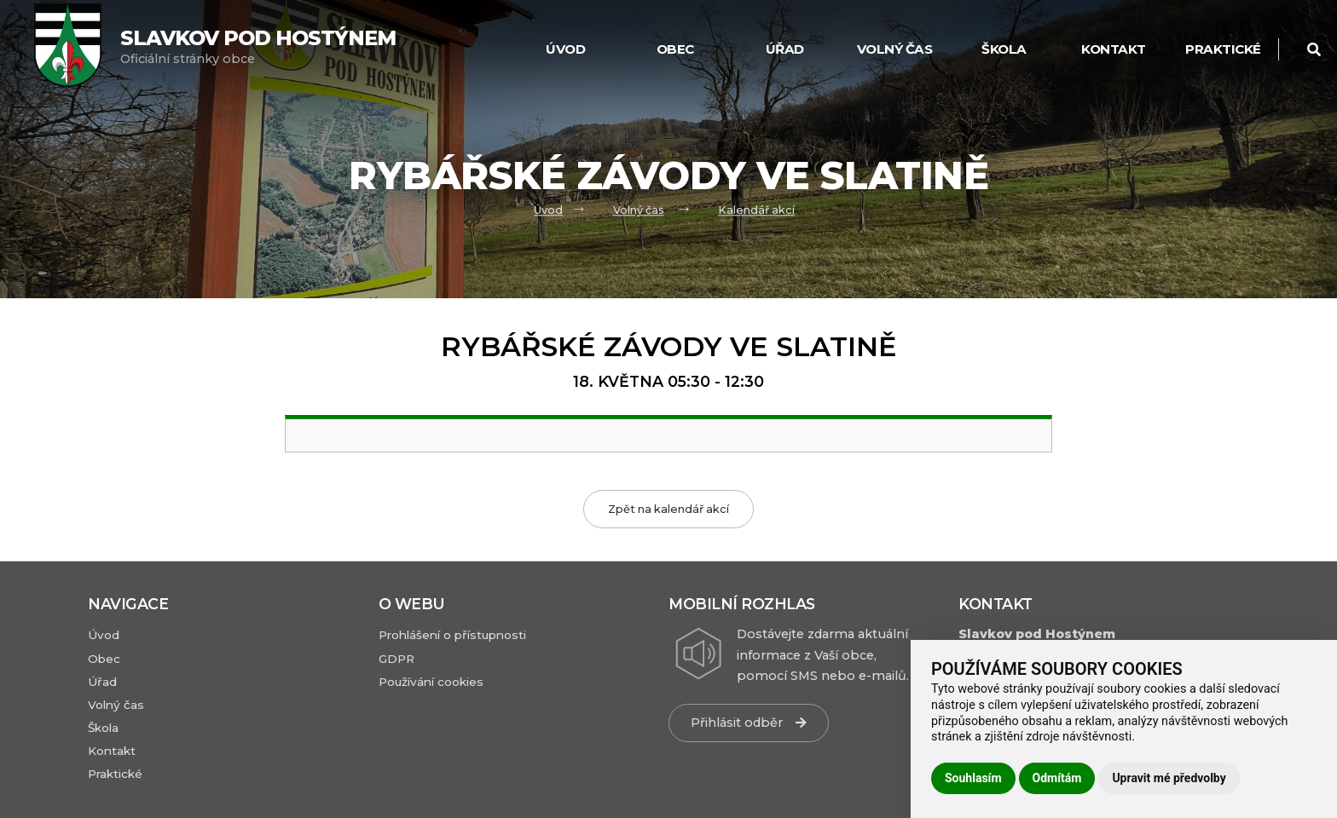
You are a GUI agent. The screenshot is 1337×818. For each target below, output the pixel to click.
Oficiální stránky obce (258, 46)
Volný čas (895, 49)
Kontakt (1113, 49)
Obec (675, 49)
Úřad (785, 49)
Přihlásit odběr (749, 722)
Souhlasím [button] (973, 778)
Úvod (565, 49)
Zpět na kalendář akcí (668, 509)
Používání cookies (431, 681)
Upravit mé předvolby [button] (1168, 778)
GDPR (396, 658)
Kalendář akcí (756, 210)
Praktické (1223, 49)
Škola (1004, 49)
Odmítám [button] (1057, 778)
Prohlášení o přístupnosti (452, 635)
